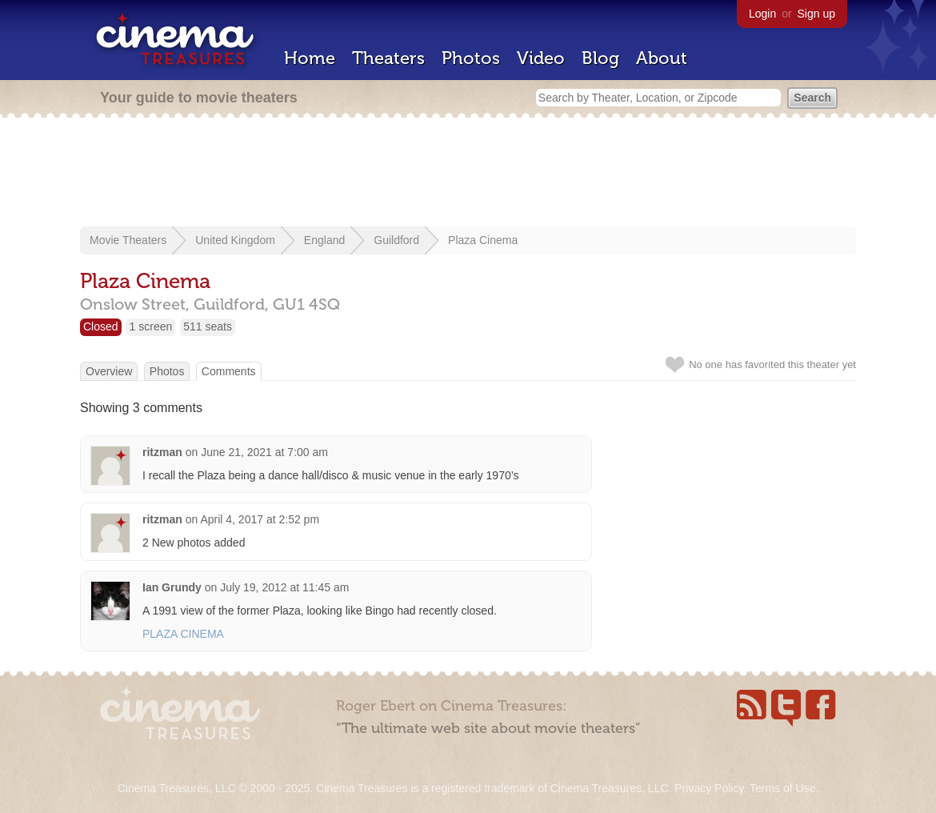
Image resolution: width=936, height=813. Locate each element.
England (324, 240)
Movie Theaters (128, 240)
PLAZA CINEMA (183, 633)
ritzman (162, 452)
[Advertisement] (468, 174)
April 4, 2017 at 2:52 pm (259, 519)
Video (541, 58)
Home (309, 58)
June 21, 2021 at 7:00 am (264, 452)
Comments (229, 371)
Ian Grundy (172, 587)
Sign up (816, 13)
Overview (109, 371)
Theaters (388, 58)
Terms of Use (782, 788)
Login (762, 13)
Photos (471, 58)
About (661, 58)
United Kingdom (235, 240)
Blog (600, 58)
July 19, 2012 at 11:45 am (284, 587)
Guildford (396, 240)
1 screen (151, 326)
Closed (100, 326)
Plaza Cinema (483, 240)
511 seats (207, 326)
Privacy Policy (708, 788)
